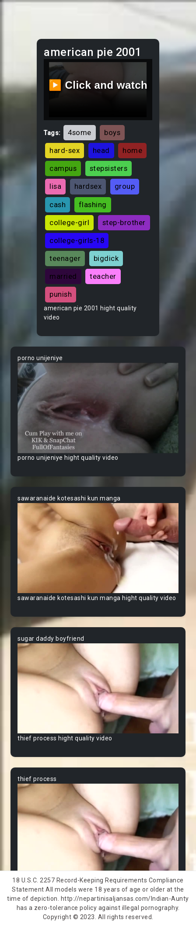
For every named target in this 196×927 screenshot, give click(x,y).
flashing (93, 204)
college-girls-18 (76, 240)
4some (79, 132)
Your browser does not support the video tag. (98, 408)
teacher (103, 276)
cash (57, 204)
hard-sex (64, 150)
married (63, 276)
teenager (64, 258)
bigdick (106, 258)
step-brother (124, 222)
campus (63, 168)
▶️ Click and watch (98, 85)
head (101, 150)
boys (112, 132)
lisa (55, 186)
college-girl (69, 222)
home (132, 150)
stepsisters (109, 168)
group (125, 186)
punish (60, 294)
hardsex (88, 186)
